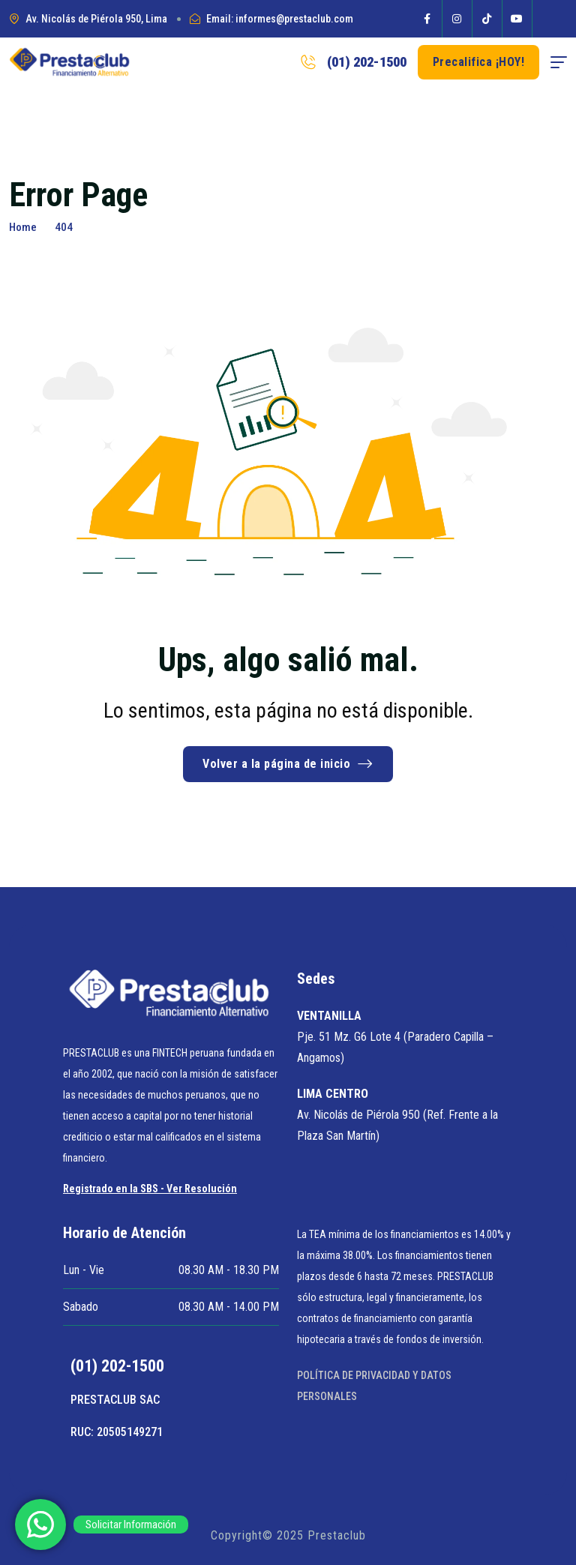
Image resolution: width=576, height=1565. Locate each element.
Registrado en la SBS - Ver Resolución (150, 1189)
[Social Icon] (427, 18)
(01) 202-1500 (117, 1366)
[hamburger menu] (558, 62)
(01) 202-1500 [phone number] (366, 62)
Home (23, 227)
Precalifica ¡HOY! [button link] (479, 62)
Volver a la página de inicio (288, 764)
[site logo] (69, 62)
